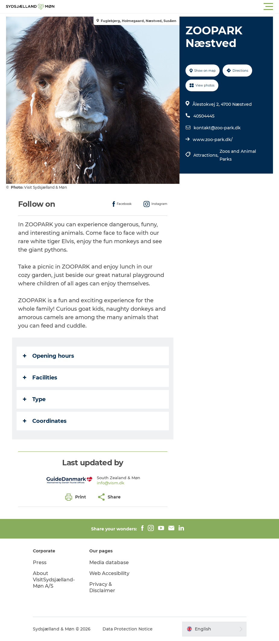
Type (34, 399)
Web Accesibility (109, 573)
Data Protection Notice (128, 629)
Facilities (40, 377)
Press (39, 562)
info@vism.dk (110, 482)
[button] (166, 6)
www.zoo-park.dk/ (213, 139)
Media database (109, 562)
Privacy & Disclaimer (102, 587)
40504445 (203, 116)
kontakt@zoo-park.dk (217, 127)
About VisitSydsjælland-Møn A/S (54, 579)
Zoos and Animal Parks (238, 155)
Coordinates (45, 421)
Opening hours (48, 356)
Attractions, (206, 155)
